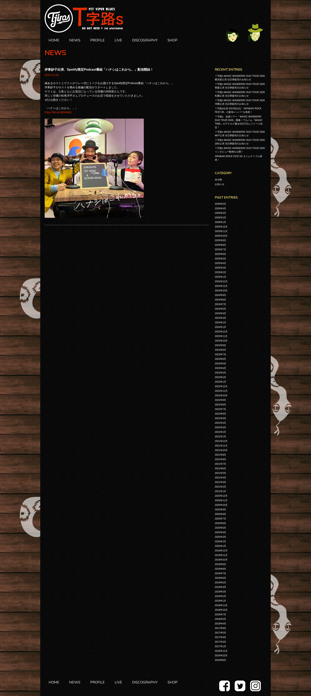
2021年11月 (221, 445)
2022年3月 (220, 427)
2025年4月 (220, 263)
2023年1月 (220, 381)
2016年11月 (221, 651)
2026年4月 (220, 208)
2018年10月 (221, 610)
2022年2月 (220, 432)
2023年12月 (221, 331)
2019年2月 (220, 596)
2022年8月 (220, 404)
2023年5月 (220, 363)
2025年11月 (221, 231)
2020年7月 (220, 518)
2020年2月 (220, 541)
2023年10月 (221, 340)
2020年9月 (220, 509)
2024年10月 (221, 290)
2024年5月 (220, 308)
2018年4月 (220, 623)
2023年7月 (220, 354)
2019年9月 (220, 564)
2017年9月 (220, 628)
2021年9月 (220, 454)
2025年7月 (220, 249)
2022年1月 (220, 436)
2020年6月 (220, 523)
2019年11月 (221, 555)
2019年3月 (220, 591)
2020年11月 (221, 500)
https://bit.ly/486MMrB (58, 112)
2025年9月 (220, 240)
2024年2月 (220, 322)
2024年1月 (220, 327)
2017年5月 (220, 632)
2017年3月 (220, 641)
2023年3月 (220, 372)
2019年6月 (220, 578)
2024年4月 (220, 313)
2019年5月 (220, 582)
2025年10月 (221, 235)
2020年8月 (220, 514)
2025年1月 (220, 277)
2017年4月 (220, 637)
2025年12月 (221, 226)
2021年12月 (221, 441)
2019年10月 (221, 559)
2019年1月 (220, 600)
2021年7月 (220, 464)
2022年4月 (220, 422)
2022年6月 (220, 413)
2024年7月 (220, 304)
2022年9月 (220, 400)
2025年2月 (220, 272)
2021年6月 (220, 468)
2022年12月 (221, 386)
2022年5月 (220, 418)
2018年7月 (220, 614)
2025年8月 (220, 245)
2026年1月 (220, 222)
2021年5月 (220, 473)
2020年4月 (220, 532)
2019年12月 (221, 550)
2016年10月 (221, 655)
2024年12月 (221, 281)
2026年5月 (220, 204)
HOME (54, 40)
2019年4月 (220, 587)
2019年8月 (220, 568)
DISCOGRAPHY (145, 40)
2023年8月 (220, 349)
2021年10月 (221, 450)
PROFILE (97, 40)
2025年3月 (220, 267)
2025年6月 (220, 254)
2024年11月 (221, 286)
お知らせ (219, 184)
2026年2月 (220, 217)
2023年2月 (220, 377)
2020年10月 (221, 505)
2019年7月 (220, 573)
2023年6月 (220, 359)
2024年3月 (220, 318)
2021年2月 (220, 486)
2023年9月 (220, 345)
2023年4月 (220, 368)
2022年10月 (221, 395)
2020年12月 (221, 495)
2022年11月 (221, 391)
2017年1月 (220, 646)
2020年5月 (220, 527)
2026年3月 (220, 213)
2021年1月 (220, 491)
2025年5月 (220, 258)
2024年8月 (220, 299)
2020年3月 (220, 537)
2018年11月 (221, 605)
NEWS (74, 40)
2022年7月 (220, 409)
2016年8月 (220, 660)
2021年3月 (220, 482)
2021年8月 (220, 459)
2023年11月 (221, 336)
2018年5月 (220, 619)
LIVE (118, 40)
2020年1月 (220, 546)
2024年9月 (220, 295)
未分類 (218, 179)
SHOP (173, 40)
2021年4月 (220, 477)
